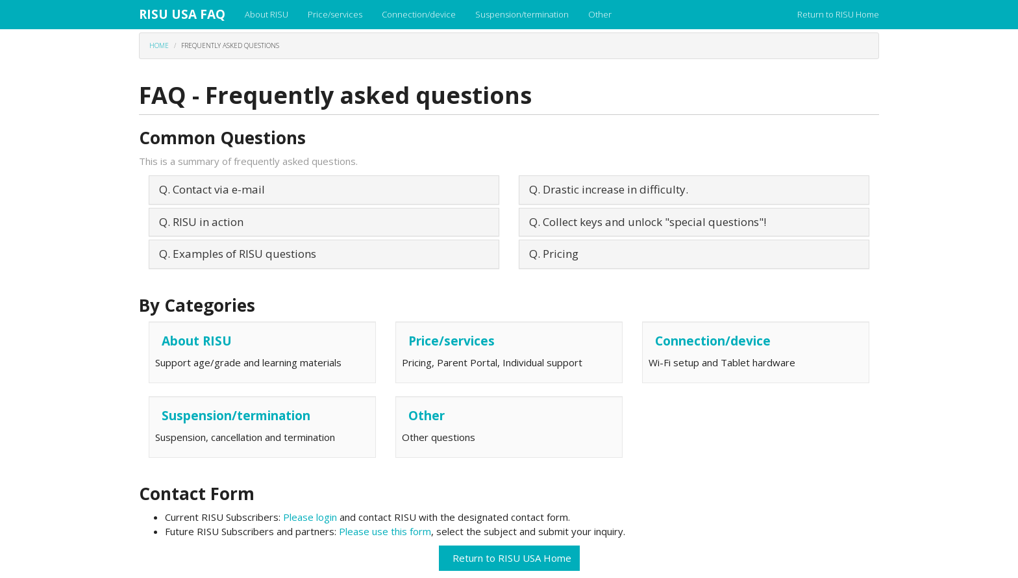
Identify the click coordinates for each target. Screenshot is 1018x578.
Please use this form (385, 531)
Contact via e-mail (219, 189)
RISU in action (208, 221)
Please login (311, 516)
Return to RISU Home (838, 14)
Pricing (560, 253)
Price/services (335, 14)
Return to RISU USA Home (509, 557)
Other (600, 14)
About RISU (266, 14)
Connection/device (419, 14)
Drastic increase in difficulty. (615, 189)
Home (159, 45)
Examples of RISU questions (244, 253)
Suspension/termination (522, 14)
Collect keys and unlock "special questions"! (654, 221)
